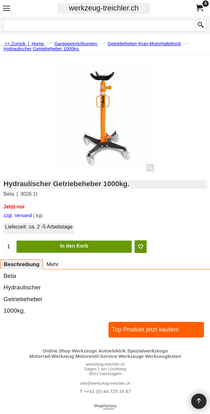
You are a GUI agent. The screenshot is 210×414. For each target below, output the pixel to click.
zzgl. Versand (18, 215)
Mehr (52, 264)
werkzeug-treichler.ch (103, 8)
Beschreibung (21, 264)
